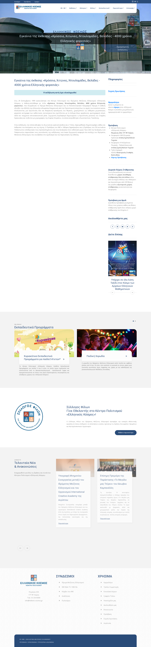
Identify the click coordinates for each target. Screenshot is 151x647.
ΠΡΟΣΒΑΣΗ (23, 642)
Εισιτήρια (17, 2)
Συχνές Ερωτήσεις (116, 91)
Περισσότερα (117, 8)
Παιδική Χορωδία (96, 356)
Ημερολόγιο (113, 102)
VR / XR (62, 8)
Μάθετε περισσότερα (125, 433)
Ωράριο (36, 2)
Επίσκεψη (130, 8)
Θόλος (92, 8)
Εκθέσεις (72, 8)
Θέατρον (83, 8)
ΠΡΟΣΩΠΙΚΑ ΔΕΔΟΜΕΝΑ (46, 642)
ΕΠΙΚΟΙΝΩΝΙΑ (32, 642)
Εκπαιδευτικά (104, 8)
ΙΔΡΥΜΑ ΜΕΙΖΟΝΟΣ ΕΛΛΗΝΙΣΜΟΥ (39, 639)
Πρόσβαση (27, 2)
